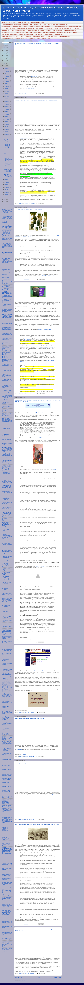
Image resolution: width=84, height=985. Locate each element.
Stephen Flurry (39, 347)
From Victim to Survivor (6, 501)
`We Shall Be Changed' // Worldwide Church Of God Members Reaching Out (7, 227)
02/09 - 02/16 (7, 187)
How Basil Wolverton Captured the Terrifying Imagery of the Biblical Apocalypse (6, 565)
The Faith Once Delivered (7, 781)
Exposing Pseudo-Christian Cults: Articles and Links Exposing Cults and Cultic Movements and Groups (7, 462)
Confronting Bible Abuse (6, 389)
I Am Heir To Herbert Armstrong (6, 577)
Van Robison (76, 28)
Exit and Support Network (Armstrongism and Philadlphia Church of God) (7, 458)
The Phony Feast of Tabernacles (6, 789)
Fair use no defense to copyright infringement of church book (6, 466)
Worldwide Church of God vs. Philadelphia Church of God (58, 36)
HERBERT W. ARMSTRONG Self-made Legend (7, 540)
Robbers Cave (27, 339)
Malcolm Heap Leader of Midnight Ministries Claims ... (8, 155)
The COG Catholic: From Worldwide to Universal (7, 775)
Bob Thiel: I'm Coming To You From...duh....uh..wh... (8, 176)
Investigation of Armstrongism (5, 589)
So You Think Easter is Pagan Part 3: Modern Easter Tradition (6, 749)
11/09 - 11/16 (7, 80)
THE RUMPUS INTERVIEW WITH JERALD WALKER (5, 802)
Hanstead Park (34, 76)
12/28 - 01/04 (7, 68)
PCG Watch (4, 662)
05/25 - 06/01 (7, 119)
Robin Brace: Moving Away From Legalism (7, 716)
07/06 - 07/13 (7, 109)
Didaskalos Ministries (6, 428)
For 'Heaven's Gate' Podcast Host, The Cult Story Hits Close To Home (7, 481)
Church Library (41, 689)
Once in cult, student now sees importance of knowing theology (7, 656)
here (53, 794)
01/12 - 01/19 (7, 194)
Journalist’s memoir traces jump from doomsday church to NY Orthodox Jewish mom (7, 600)
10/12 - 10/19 (7, 86)
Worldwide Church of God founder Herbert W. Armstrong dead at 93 (7, 930)
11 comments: (33, 393)
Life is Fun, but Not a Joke (7, 619)
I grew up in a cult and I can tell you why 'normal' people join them (6, 579)
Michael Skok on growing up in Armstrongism (7, 634)
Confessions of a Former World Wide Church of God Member (7, 386)
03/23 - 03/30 (7, 134)
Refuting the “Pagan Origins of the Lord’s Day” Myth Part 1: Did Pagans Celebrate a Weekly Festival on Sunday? (7, 683)
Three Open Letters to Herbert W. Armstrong (6, 842)
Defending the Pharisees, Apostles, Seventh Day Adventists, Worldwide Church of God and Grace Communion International (7, 424)
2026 (5, 47)
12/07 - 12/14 (7, 73)
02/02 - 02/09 (7, 189)
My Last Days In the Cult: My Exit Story (7, 642)
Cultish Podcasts (5, 405)
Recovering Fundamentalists (5, 679)
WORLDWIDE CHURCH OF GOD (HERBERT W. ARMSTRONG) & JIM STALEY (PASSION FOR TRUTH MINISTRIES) (7, 912)
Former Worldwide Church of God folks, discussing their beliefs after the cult (7, 486)
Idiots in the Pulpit (5, 30)
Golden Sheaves (5, 518)
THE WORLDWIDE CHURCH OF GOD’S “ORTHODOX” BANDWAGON (6, 829)
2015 (5, 65)
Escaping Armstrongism (6, 453)
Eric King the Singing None (22, 763)
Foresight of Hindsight (6, 483)
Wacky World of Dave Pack (75, 26)
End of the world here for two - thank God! (6, 441)
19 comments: (32, 973)
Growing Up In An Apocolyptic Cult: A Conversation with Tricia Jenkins (6, 524)
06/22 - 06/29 (7, 113)
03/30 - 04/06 (7, 132)
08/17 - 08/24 (7, 99)
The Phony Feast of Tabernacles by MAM (6, 791)
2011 (5, 201)
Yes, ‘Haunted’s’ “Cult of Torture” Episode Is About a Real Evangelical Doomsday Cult (7, 945)
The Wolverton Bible (6, 806)
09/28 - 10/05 (7, 89)
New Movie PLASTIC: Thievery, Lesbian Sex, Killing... (8, 137)
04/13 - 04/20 (7, 129)
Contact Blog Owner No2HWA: (8, 22)
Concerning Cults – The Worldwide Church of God (7, 380)
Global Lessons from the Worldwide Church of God (7, 215)
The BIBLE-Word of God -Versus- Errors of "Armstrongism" (7, 772)
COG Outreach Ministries (7, 377)
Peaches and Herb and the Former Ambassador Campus (29, 718)
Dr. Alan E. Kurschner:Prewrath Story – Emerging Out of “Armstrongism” (7, 431)
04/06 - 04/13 (7, 131)
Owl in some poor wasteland (5, 660)
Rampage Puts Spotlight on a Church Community (7, 677)
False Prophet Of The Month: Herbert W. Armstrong (6, 469)
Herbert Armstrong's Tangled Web (18, 30)
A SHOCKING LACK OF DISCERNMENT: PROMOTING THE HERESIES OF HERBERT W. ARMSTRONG (7, 260)
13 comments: (32, 712)
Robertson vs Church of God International (6, 709)
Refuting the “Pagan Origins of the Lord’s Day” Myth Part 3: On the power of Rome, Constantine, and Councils (7, 695)
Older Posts (57, 977)
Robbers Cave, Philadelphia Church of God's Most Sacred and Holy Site (33, 284)
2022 (5, 53)
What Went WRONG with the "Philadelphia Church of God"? (7, 883)
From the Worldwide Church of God (6, 499)
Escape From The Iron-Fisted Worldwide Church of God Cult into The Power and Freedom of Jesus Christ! (7, 449)
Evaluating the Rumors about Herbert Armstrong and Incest (55, 24)
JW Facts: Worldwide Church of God (6, 603)
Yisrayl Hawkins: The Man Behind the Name (7, 949)
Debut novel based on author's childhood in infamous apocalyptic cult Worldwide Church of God (7, 420)
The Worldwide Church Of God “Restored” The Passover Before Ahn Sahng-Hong (7, 814)
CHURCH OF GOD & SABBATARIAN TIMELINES (6, 367)
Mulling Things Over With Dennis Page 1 (25, 28)
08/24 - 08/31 (7, 98)
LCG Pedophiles (38, 34)
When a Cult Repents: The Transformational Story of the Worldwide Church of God (7, 888)
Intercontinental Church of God (21, 680)
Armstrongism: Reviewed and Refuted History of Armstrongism (7, 310)
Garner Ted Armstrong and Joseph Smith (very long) (7, 506)
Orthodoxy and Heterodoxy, (7, 220)
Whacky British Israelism (6, 877)
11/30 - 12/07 (7, 75)
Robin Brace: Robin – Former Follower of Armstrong (6, 718)
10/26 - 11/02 (7, 83)
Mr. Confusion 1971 (20, 32)
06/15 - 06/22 (7, 114)
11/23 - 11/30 (7, 76)
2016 (5, 63)
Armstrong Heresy (5, 288)
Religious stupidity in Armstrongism (6, 704)
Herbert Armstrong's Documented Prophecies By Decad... (32, 36)
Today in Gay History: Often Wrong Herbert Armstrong (6, 844)
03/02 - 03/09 (7, 182)
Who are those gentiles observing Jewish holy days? (6, 898)
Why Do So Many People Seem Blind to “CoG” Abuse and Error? (7, 901)
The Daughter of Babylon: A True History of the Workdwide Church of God (61, 30)
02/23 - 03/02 (7, 184)
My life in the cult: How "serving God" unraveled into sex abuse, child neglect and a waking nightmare (6, 645)
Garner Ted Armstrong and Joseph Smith (7, 503)
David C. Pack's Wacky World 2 (8, 28)
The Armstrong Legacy (6, 769)
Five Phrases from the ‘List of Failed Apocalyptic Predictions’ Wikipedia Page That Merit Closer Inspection (7, 476)
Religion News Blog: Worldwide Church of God (7, 702)
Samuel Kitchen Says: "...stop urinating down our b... (8, 141)
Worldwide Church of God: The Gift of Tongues (7, 942)
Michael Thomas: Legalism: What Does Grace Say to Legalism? (7, 637)
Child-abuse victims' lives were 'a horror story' (7, 362)
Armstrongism (4, 291)
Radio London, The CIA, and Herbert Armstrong (6, 674)
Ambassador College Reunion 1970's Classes (6, 273)
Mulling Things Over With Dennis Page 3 (63, 28)
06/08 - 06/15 (7, 116)
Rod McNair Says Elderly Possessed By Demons (54, 34)
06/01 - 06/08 (7, 118)
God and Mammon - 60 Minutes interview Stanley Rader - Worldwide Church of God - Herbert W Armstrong (7, 514)
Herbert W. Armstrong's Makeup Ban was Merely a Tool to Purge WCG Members (7, 548)
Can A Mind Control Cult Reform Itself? (6, 354)
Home (49, 38)
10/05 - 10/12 (7, 88)
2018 (5, 60)
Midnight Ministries (5, 639)
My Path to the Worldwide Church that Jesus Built (7, 650)
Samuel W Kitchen (24, 138)
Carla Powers (4, 356)
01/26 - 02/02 (7, 190)
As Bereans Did (5, 312)
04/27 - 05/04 (7, 126)
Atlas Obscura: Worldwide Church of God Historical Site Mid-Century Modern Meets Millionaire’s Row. (7, 316)
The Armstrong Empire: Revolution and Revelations (7, 767)
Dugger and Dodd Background (5, 435)
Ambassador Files (5, 274)
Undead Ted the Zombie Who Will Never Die (26, 647)
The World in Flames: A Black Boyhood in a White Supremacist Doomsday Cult (7, 810)
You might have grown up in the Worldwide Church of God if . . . (7, 951)
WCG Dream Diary (43, 437)
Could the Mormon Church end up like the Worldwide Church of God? (7, 396)
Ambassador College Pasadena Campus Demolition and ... (27, 38)
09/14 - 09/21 (7, 93)
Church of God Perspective (7, 372)
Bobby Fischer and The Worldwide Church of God (7, 334)
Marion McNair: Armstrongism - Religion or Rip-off (7, 624)
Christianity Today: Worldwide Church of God (7, 365)
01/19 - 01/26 (7, 192)
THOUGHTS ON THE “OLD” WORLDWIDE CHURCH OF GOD (6, 838)
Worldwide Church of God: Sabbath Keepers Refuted (7, 939)
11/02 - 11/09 (7, 81)
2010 (5, 202)
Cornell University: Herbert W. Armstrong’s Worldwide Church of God (7, 393)
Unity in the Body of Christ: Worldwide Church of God (7, 864)
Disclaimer (44, 38)
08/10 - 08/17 (7, 101)
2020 (5, 57)
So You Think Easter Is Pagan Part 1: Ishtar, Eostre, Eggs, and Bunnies (7, 742)
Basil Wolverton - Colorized (7, 323)
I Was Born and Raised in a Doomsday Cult (7, 583)
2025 (5, 48)
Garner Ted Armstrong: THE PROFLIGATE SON (6, 508)
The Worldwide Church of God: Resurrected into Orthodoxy (7, 824)
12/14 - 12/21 (7, 71)
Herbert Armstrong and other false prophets (6, 527)
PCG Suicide (75, 32)
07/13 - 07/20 (7, 108)
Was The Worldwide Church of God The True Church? (6, 872)
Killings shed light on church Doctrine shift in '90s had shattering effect (7, 609)
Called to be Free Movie (6, 352)
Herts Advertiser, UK (30, 88)
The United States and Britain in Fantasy (6, 225)
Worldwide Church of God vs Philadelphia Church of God (7, 933)
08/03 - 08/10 (7, 103)
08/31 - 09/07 (7, 96)
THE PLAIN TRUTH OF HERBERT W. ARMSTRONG (6, 794)
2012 (5, 199)
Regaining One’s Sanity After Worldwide (6, 699)
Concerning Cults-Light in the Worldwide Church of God (7, 382)
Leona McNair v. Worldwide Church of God (7, 617)
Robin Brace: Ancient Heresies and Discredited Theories (7, 712)
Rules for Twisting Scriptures (5, 729)
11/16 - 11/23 (7, 78)
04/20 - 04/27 (7, 127)
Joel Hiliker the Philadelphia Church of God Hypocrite (28, 209)
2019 (5, 58)
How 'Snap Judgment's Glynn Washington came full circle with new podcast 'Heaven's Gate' (7, 561)
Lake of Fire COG (5, 611)
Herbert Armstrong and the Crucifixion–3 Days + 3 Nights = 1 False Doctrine (7, 217)
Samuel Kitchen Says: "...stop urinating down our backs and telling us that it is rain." (36, 100)
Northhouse (24, 754)
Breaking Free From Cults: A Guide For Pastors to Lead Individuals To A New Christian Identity (7, 211)
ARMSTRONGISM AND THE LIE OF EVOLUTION (7, 293)
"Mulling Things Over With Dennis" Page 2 (44, 28)
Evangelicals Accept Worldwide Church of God (7, 455)
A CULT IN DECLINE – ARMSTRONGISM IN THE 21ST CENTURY (7, 249)
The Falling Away (5, 782)
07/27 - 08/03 (7, 104)
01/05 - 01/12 (7, 195)
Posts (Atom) (22, 980)
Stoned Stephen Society (6, 759)
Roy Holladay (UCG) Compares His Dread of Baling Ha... (8, 171)
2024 (5, 50)
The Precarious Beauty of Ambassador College (7, 797)
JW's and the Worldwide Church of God (6, 606)
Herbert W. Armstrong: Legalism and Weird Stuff (7, 544)
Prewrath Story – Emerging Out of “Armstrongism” (7, 670)
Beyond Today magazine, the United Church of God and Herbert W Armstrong (7, 328)
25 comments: (33, 279)
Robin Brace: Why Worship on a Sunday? (7, 722)
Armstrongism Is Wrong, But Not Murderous (6, 300)
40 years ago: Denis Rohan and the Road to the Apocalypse (7, 235)
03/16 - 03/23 (7, 179)
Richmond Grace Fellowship (5, 707)
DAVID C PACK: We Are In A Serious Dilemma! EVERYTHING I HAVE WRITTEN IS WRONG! (21, 24)
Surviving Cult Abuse (6, 765)
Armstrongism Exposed (6, 297)
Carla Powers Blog (5, 357)
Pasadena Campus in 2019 (7, 38)
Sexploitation (4, 736)
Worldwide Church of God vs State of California (7, 937)
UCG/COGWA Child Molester (49, 32)
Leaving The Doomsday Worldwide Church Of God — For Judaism (7, 614)
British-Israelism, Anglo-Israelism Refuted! (6, 347)
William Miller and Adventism (5, 908)
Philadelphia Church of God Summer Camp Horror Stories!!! (7, 667)
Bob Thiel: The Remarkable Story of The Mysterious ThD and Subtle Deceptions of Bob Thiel (48, 26)
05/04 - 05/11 (7, 124)
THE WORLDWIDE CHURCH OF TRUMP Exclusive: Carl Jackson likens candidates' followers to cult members (7, 834)
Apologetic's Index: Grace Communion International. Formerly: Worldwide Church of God (7, 282)
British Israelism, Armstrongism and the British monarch (6, 343)
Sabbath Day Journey (6, 731)
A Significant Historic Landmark (44, 329)
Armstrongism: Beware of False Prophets (7, 307)
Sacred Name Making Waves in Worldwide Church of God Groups (6, 733)
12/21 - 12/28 (7, 70)
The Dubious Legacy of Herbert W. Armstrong (6, 779)
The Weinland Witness (6, 805)
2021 (5, 55)
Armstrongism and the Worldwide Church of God (7, 296)
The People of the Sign (6, 786)
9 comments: (32, 93)
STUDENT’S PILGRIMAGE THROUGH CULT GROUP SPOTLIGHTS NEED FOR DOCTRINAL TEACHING (7, 762)
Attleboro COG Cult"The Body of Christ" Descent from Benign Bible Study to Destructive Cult (7, 320)
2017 (5, 62)
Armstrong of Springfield (6, 289)
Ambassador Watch (6, 277)
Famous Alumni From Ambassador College (6, 473)
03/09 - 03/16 (7, 181)
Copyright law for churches (7, 390)
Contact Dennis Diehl (21, 22)
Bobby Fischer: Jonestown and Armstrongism (7, 339)
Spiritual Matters (5, 751)
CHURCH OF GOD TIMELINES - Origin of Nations (6, 375)
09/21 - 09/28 (7, 91)
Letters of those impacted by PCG (48, 275)
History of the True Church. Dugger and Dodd (7, 557)
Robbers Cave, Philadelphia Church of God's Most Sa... (7, 151)
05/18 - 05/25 (7, 121)
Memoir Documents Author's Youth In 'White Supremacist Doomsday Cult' (6, 631)
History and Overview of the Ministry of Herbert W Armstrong (7, 554)
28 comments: (32, 203)
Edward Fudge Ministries (7, 439)
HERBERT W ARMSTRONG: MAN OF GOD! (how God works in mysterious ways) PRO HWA (7, 536)
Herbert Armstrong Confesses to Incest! (10, 36)
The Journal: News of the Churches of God (7, 785)
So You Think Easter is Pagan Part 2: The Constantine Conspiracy (6, 745)
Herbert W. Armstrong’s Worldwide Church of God (7, 551)
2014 (5, 67)
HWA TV (3, 574)
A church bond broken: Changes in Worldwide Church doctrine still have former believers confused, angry (7, 245)
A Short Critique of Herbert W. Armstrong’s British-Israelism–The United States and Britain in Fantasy (7, 266)
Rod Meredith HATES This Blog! (64, 32)
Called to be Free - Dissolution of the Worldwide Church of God (7, 349)
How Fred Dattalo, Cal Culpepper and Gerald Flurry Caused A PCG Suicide (17, 34)
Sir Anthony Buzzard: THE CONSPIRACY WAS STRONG (7, 738)
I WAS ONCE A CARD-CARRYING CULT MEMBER (6, 585)
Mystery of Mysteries (6, 651)
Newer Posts (18, 977)
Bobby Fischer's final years (7, 341)
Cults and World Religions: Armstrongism (7, 407)
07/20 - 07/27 (7, 106)
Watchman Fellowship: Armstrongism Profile (6, 875)
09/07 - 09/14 (7, 94)
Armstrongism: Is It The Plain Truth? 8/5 (35, 30)
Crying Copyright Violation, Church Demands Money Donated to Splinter (7, 400)
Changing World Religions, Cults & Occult (7, 360)
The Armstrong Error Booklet (8, 32)
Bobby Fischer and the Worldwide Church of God (7, 332)
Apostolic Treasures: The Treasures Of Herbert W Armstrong (14, 26)
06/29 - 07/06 (7, 111)
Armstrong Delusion (6, 285)
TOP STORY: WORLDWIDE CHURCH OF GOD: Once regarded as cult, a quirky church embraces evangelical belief (7, 850)
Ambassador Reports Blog (7, 276)
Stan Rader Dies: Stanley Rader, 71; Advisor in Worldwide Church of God (7, 756)
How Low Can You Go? (6, 568)
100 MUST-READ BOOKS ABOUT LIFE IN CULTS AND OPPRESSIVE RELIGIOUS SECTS (7, 232)
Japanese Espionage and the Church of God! (7, 596)
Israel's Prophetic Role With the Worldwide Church (7, 594)
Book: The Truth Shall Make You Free (33, 32)
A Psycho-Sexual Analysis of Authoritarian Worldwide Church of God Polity (7, 255)
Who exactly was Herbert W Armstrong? (36, 22)
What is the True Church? (7, 881)
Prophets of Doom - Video (7, 672)
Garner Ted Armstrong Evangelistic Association (39, 670)
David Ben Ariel (5, 409)
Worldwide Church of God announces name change (7, 922)
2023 (5, 52)
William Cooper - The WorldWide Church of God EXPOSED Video (7, 905)
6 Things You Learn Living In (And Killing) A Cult (7, 239)
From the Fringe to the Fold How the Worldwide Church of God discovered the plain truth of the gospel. (7, 496)
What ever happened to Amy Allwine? (6, 879)
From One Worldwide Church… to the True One (7, 492)
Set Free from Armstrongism (4, 222)
